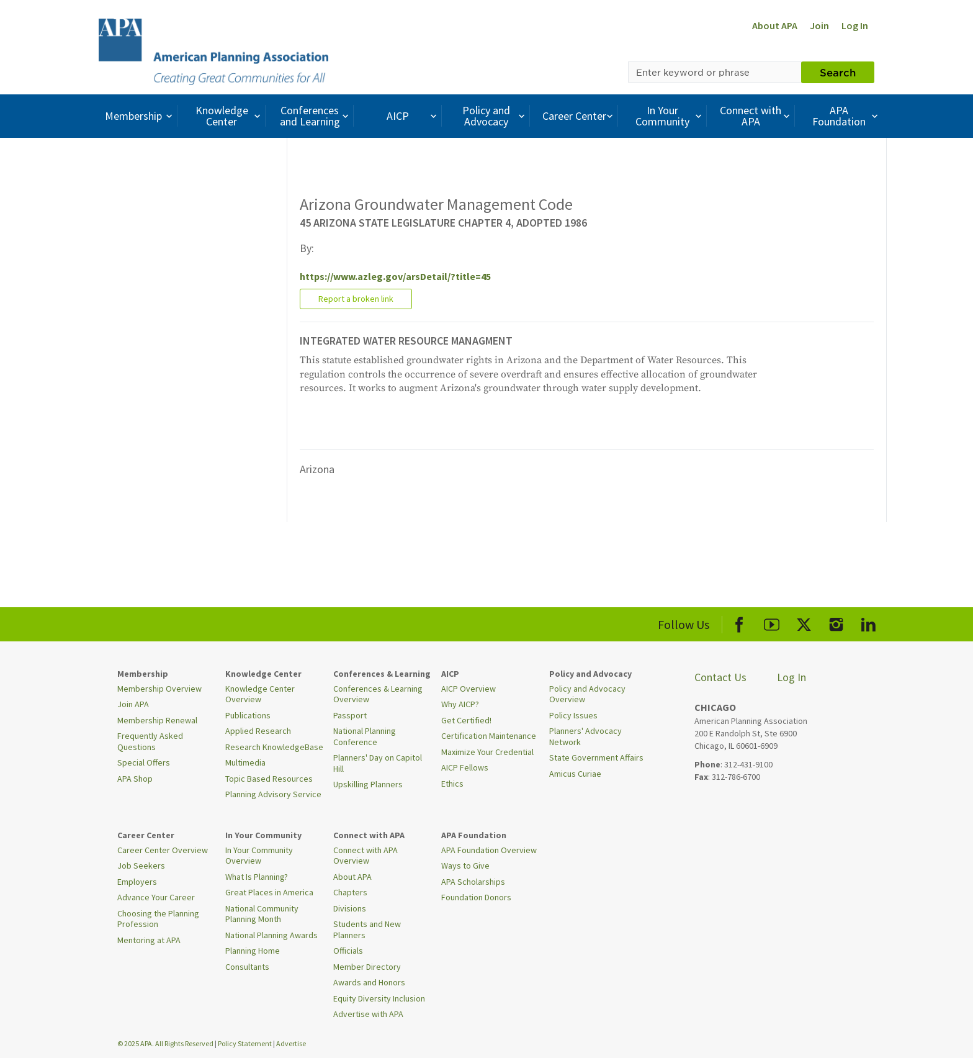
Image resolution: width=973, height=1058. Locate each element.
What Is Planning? (256, 876)
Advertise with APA (368, 1014)
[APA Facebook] (739, 622)
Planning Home (252, 950)
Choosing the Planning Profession (158, 919)
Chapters (350, 892)
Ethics (452, 783)
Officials (348, 950)
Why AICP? (460, 704)
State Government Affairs (596, 757)
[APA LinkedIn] (868, 622)
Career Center (579, 116)
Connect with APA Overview (365, 855)
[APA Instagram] (836, 622)
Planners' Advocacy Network (585, 736)
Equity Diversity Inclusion (379, 998)
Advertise (291, 1043)
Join (819, 25)
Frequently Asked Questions (150, 741)
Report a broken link (355, 298)
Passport (350, 715)
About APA (774, 25)
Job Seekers (141, 865)
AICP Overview (468, 688)
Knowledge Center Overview (260, 694)
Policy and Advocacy (495, 116)
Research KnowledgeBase (274, 747)
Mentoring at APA (149, 940)
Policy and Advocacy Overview (587, 694)
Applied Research (258, 730)
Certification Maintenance (488, 735)
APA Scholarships (473, 881)
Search (838, 72)
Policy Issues (573, 715)
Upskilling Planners (368, 784)
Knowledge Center (229, 116)
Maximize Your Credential (487, 751)
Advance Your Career (156, 897)
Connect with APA (756, 116)
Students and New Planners (367, 929)
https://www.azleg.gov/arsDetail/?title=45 (395, 276)
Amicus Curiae (575, 773)
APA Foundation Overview (489, 850)
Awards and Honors (369, 982)
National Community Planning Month (261, 914)
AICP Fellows (464, 767)
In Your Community (669, 116)
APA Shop (135, 778)
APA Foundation (846, 116)
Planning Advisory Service (273, 794)
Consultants (247, 966)
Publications (248, 715)
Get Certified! (466, 720)
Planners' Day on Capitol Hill (377, 763)
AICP (413, 116)
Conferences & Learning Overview (378, 694)
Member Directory (367, 966)
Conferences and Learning (316, 116)
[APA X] (804, 622)
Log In (854, 25)
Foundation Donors (476, 897)
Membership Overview (159, 688)
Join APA (133, 704)
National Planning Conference (364, 736)
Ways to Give (465, 865)
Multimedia (245, 762)
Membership (140, 116)
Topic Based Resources (269, 778)
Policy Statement (245, 1043)
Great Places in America (269, 892)
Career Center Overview (162, 850)
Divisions (349, 908)
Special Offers (143, 762)
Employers (137, 881)
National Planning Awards (271, 935)
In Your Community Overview (259, 855)
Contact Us (720, 677)
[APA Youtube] (771, 622)
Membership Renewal (157, 720)
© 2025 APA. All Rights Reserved (166, 1043)
